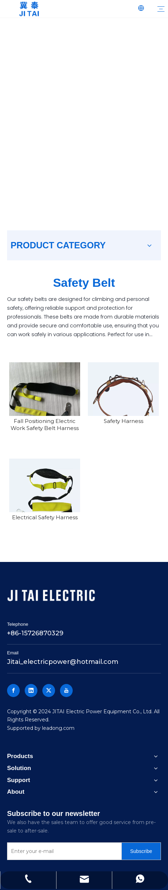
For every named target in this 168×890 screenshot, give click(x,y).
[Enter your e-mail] (62, 851)
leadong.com (58, 728)
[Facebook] (13, 690)
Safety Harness (123, 421)
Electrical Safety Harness (45, 517)
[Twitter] (48, 690)
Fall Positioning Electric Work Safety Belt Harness (45, 424)
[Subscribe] (141, 851)
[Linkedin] (31, 690)
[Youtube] (66, 690)
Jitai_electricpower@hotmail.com (62, 662)
